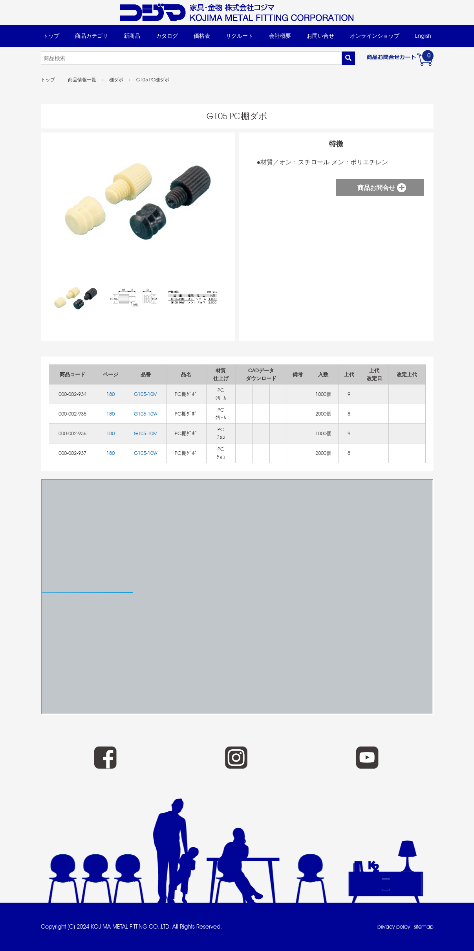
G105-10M (145, 394)
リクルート (239, 36)
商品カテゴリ (91, 36)
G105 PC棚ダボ (152, 80)
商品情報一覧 (82, 80)
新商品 (132, 36)
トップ (51, 36)
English (423, 36)
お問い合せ (320, 36)
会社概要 (280, 36)
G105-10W (145, 414)
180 (110, 394)
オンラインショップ (374, 36)
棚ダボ (116, 80)
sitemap (423, 926)
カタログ (167, 36)
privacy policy (390, 926)
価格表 (202, 36)
